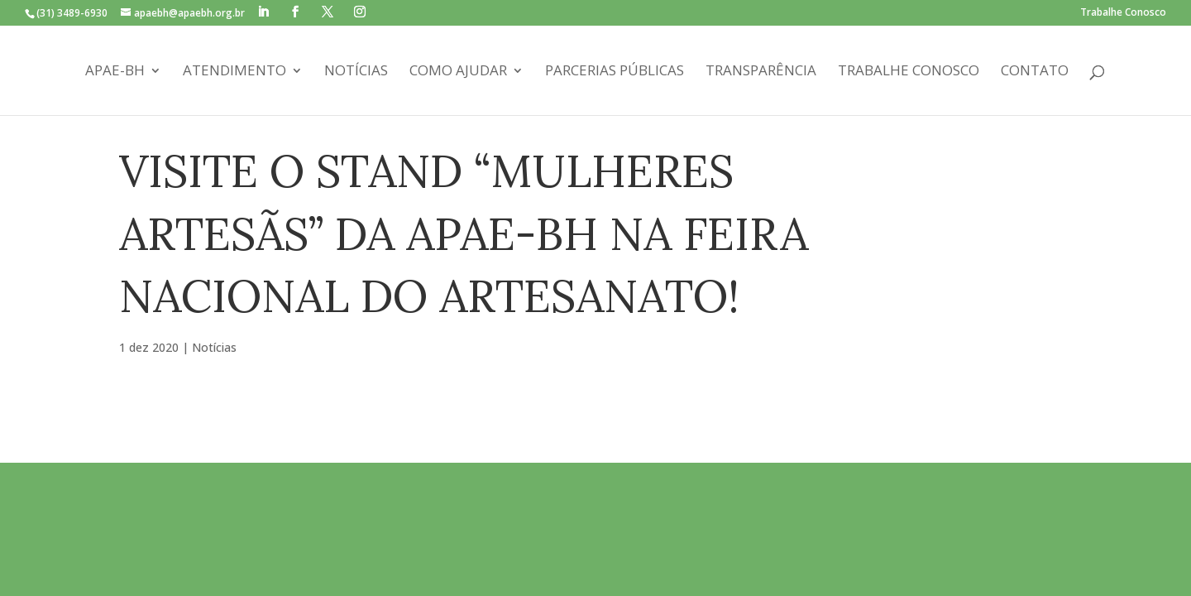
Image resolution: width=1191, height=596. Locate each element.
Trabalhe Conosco (1123, 13)
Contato (1035, 72)
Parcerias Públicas (614, 72)
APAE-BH (115, 72)
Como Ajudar (458, 72)
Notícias (356, 72)
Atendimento (234, 72)
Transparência (761, 72)
